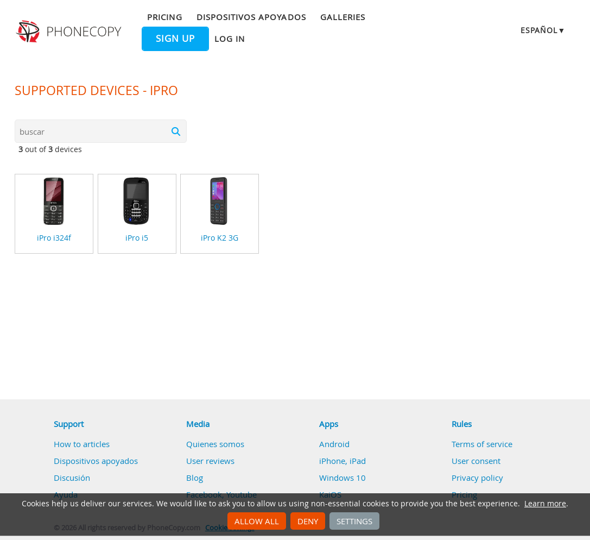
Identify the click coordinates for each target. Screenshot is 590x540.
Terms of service (482, 443)
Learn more (545, 503)
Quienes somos (215, 443)
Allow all (256, 521)
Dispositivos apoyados (251, 16)
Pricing (164, 16)
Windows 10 (342, 477)
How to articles (82, 443)
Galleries (342, 16)
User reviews (210, 460)
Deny (307, 521)
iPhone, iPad (342, 460)
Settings (354, 521)
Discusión (72, 477)
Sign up (175, 39)
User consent (476, 460)
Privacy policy (477, 477)
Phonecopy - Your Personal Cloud (70, 31)
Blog (194, 477)
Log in (229, 38)
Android (334, 443)
